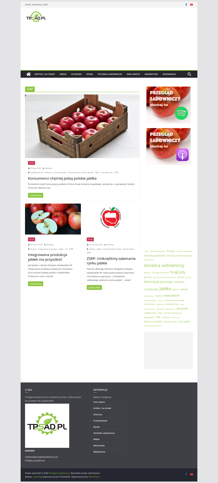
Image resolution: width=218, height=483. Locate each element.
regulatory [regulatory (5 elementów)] (160, 304)
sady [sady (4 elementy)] (182, 304)
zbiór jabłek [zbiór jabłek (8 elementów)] (184, 321)
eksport (33, 249)
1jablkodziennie (36, 172)
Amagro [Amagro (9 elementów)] (170, 251)
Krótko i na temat (44, 74)
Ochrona (76, 74)
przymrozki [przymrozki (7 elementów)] (149, 304)
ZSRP (116, 172)
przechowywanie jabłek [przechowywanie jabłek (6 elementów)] (174, 300)
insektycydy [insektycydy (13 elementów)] (151, 289)
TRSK (97, 172)
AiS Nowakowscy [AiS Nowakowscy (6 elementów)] (157, 251)
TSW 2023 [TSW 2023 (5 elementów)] (166, 317)
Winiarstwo (151, 74)
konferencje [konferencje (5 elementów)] (149, 296)
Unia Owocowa (107, 172)
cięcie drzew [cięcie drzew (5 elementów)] (149, 260)
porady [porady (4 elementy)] (160, 300)
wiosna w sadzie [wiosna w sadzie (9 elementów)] (153, 321)
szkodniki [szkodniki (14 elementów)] (182, 308)
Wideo (63, 74)
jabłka (61, 249)
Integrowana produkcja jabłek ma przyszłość (47, 257)
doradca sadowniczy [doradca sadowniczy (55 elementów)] (164, 265)
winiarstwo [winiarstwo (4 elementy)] (175, 318)
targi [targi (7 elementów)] (160, 312)
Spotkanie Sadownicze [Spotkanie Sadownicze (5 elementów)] (165, 309)
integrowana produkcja (47, 249)
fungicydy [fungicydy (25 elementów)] (177, 272)
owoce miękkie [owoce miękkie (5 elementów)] (150, 300)
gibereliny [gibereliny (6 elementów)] (148, 277)
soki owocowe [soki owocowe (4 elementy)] (149, 309)
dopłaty (92, 249)
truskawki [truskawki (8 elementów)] (149, 317)
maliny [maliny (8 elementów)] (158, 295)
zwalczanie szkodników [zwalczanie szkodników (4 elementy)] (153, 326)
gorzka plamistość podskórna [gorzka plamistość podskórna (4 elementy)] (165, 277)
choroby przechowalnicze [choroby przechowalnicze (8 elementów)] (179, 255)
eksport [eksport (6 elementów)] (147, 272)
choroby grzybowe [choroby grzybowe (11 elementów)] (154, 255)
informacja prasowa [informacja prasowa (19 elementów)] (158, 282)
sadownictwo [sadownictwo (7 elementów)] (172, 304)
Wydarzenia (169, 74)
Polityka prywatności (35, 460)
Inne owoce (133, 74)
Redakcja (48, 168)
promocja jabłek (59, 172)
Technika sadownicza (110, 74)
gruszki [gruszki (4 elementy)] (188, 277)
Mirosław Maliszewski (112, 249)
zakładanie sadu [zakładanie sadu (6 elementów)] (170, 321)
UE (66, 249)
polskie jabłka (128, 249)
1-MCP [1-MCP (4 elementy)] (146, 251)
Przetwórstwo (100, 420)
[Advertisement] (109, 48)
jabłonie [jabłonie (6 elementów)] (175, 289)
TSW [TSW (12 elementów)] (158, 317)
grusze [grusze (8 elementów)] (181, 277)
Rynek (89, 74)
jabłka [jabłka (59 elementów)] (165, 288)
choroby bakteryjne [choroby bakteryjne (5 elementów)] (184, 251)
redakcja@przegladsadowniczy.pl (41, 456)
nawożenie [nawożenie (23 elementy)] (171, 295)
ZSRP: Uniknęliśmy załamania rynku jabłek (111, 260)
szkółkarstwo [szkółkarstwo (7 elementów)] (150, 312)
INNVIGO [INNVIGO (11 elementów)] (179, 282)
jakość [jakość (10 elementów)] (184, 289)
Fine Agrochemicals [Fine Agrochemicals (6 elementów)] (160, 272)
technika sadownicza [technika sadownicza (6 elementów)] (173, 313)
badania (48, 172)
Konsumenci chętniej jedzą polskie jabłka (62, 178)
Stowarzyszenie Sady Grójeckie (80, 172)
